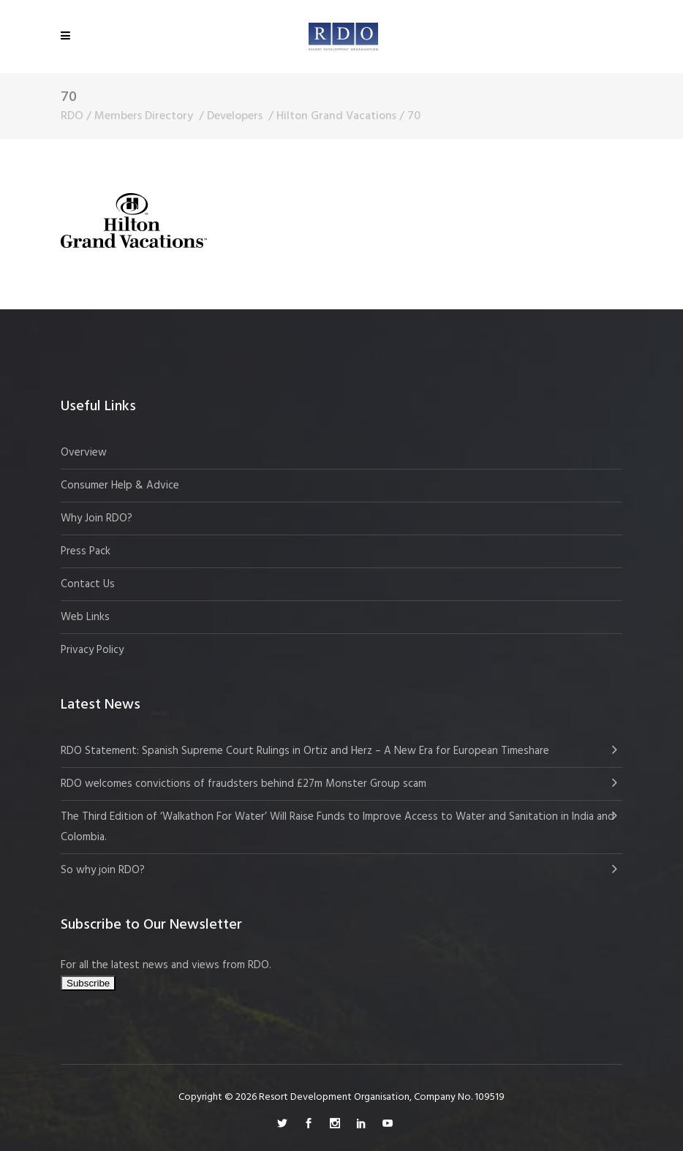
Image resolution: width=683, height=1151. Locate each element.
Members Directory (143, 116)
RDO (72, 116)
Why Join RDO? (96, 518)
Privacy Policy (92, 650)
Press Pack (85, 551)
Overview (84, 452)
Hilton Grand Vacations (336, 116)
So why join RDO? (103, 870)
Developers (235, 116)
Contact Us (88, 584)
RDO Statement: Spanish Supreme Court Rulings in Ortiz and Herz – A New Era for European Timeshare (305, 751)
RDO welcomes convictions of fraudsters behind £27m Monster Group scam (243, 784)
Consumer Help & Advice (120, 485)
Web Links (85, 617)
